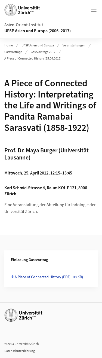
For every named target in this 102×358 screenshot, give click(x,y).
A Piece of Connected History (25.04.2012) (32, 58)
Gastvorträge (13, 52)
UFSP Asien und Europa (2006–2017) (37, 31)
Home (8, 45)
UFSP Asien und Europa (37, 45)
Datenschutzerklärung (19, 351)
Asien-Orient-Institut (23, 25)
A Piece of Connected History (49, 277)
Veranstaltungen (74, 45)
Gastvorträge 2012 (43, 52)
